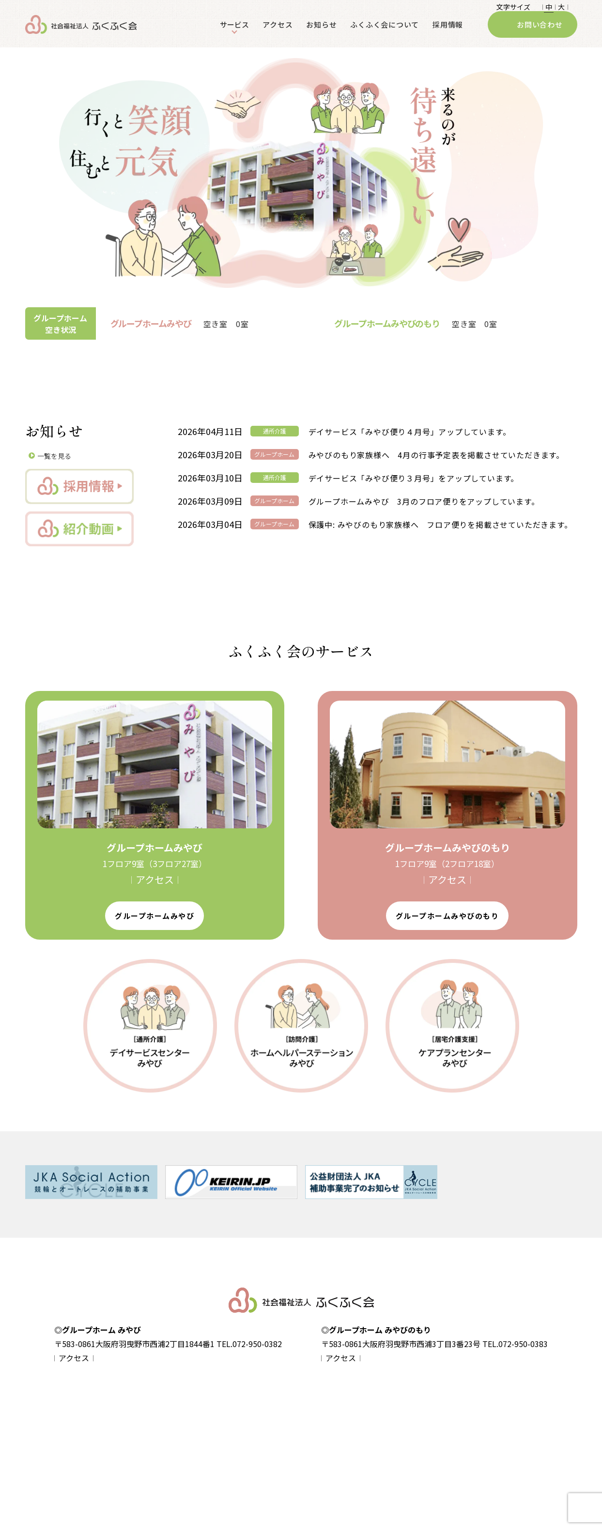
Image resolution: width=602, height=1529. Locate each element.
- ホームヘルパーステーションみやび (357, 1442)
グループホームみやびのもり (447, 916)
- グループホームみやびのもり (222, 1442)
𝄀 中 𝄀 (548, 9)
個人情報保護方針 (110, 1425)
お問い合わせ (540, 33)
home (93, 1408)
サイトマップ (103, 1442)
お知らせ (321, 33)
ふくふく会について (384, 33)
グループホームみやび (154, 916)
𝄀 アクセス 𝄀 (154, 879)
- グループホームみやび (211, 1425)
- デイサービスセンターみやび (347, 1425)
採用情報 (447, 33)
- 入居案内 (191, 1460)
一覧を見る (54, 456)
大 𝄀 (561, 9)
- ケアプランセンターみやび (343, 1460)
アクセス (277, 33)
